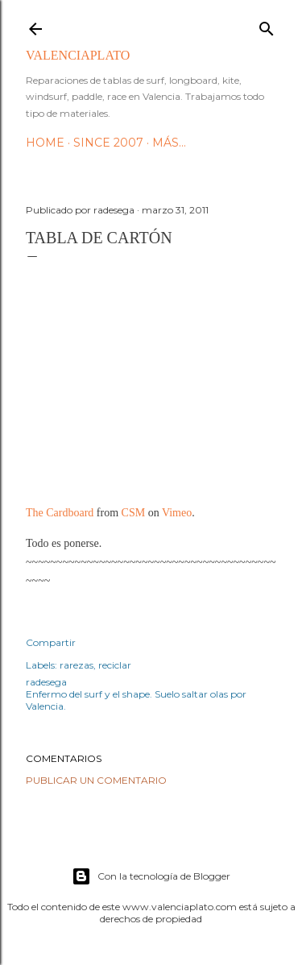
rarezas (76, 665)
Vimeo (177, 513)
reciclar (114, 665)
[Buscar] (266, 25)
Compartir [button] (51, 642)
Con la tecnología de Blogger (151, 876)
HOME (45, 142)
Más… (169, 142)
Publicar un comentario (96, 780)
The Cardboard (59, 513)
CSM (134, 513)
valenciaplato (78, 55)
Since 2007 (108, 142)
